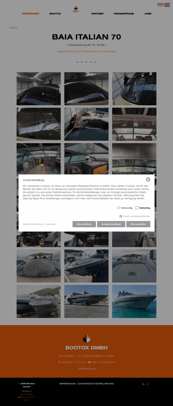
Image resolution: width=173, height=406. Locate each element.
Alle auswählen (138, 224)
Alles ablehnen (84, 224)
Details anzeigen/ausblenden (136, 216)
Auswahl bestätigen (111, 224)
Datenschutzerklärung (33, 224)
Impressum (50, 224)
